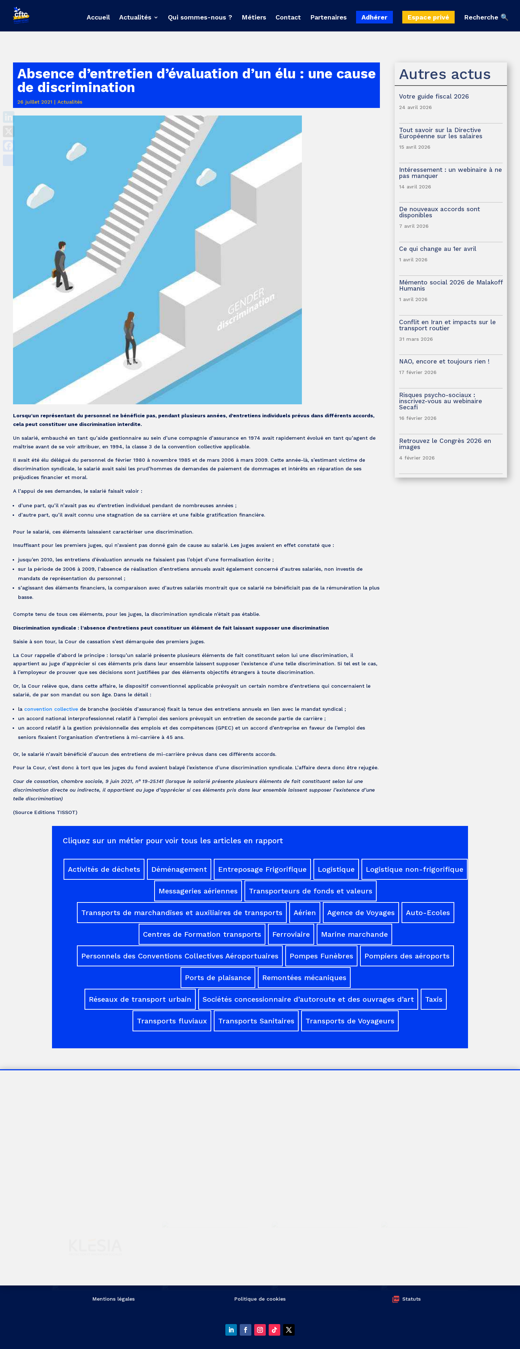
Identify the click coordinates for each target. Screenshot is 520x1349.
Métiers (254, 18)
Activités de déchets (104, 869)
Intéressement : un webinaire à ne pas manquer (450, 172)
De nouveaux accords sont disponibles (439, 212)
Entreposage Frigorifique (262, 869)
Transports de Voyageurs (350, 1021)
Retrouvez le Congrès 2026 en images (445, 444)
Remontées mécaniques (304, 977)
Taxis (433, 999)
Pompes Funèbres (321, 956)
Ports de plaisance (218, 977)
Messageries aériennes (198, 891)
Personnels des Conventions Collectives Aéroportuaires (179, 956)
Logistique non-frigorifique (414, 869)
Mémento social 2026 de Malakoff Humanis (451, 285)
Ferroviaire (291, 934)
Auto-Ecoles (428, 912)
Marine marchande (354, 934)
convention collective (51, 709)
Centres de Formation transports (202, 934)
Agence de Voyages (361, 912)
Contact (288, 18)
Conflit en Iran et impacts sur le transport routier (447, 325)
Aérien (305, 912)
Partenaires (328, 18)
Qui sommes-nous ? (200, 18)
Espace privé (428, 17)
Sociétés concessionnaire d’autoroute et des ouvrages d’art (308, 999)
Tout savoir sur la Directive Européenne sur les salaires (442, 133)
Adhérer (374, 17)
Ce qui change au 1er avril (437, 248)
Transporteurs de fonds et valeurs (310, 891)
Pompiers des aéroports (407, 956)
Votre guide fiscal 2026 (434, 96)
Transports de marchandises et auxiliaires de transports (181, 912)
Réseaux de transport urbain (140, 999)
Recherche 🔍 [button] (486, 17)
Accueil (98, 18)
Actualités (135, 18)
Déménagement (179, 869)
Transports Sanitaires (256, 1021)
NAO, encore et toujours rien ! (444, 361)
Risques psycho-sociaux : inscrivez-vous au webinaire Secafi (440, 401)
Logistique (336, 869)
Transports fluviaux (172, 1021)
